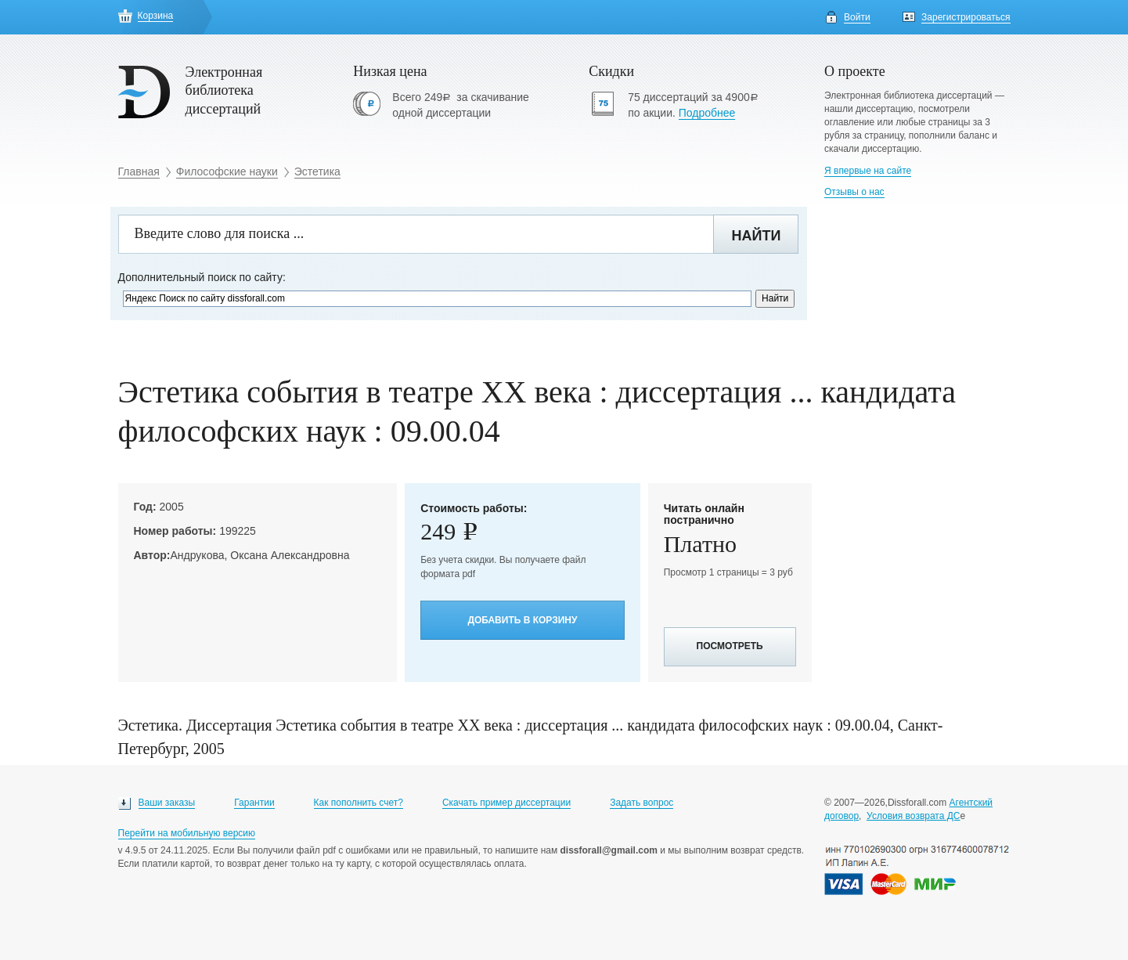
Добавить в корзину (522, 620)
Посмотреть (730, 646)
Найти (755, 236)
